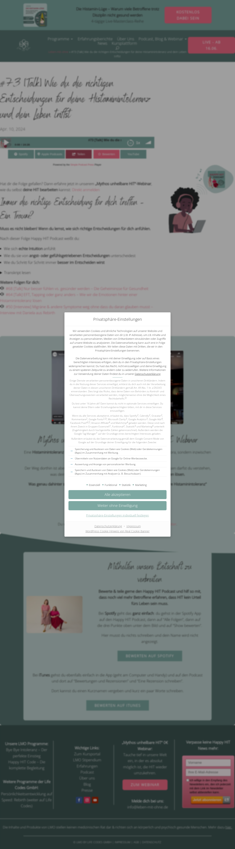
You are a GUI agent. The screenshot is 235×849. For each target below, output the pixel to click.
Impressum (134, 526)
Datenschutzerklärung (148, 374)
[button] (117, 505)
